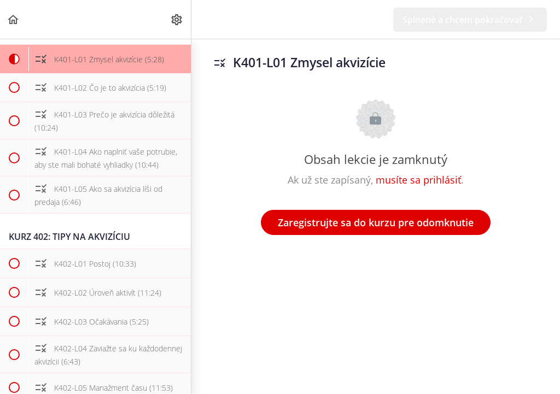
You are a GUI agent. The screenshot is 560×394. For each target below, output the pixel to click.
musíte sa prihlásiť (418, 179)
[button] (13, 19)
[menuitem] (177, 19)
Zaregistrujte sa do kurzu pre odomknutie (376, 222)
